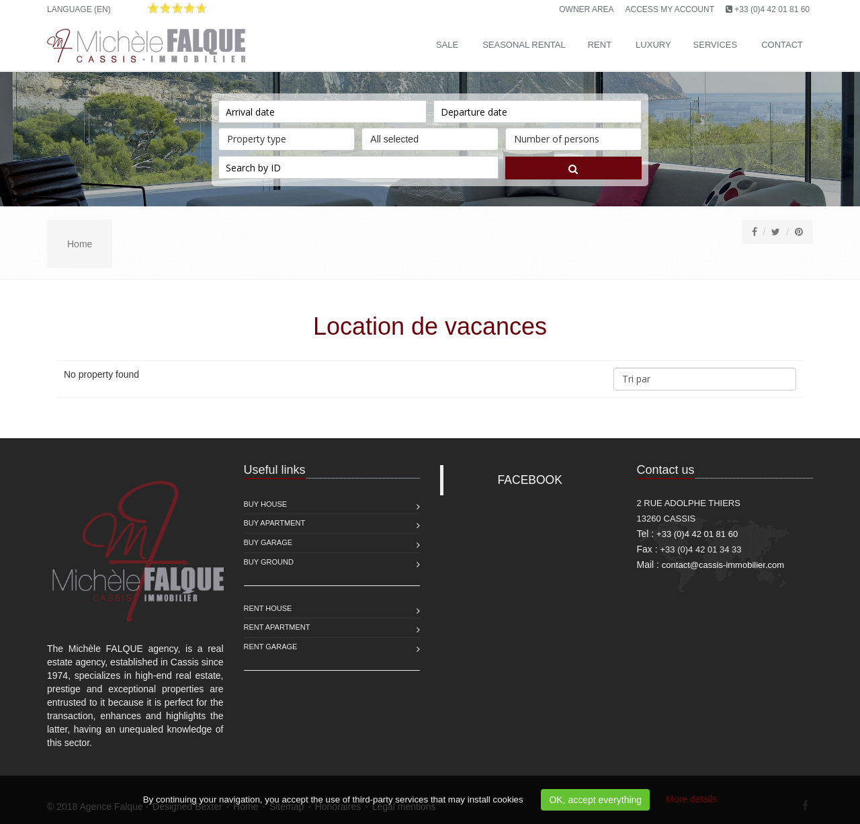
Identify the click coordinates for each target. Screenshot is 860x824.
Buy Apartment (275, 523)
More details (691, 799)
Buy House (266, 504)
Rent (599, 45)
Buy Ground (269, 562)
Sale (447, 45)
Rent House (268, 608)
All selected (429, 136)
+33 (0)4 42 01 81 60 (772, 9)
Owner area (586, 9)
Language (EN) (79, 9)
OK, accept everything (595, 799)
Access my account (670, 9)
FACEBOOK (530, 480)
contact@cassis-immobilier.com (723, 565)
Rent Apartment (277, 627)
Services (715, 45)
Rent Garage (271, 647)
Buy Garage (268, 542)
